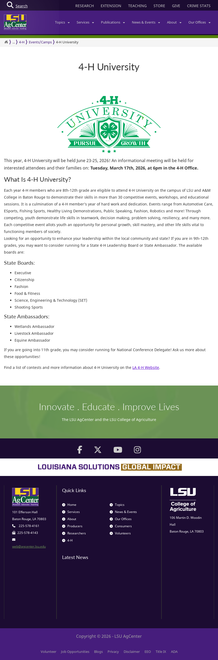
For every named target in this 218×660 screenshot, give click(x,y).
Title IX (161, 651)
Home (69, 504)
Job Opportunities (75, 651)
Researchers (74, 533)
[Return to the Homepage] (6, 42)
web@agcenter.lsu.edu (29, 546)
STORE (159, 5)
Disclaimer (132, 651)
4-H (22, 42)
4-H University (67, 42)
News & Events (146, 22)
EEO (148, 651)
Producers (72, 526)
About (174, 22)
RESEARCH (84, 5)
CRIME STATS (199, 5)
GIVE (176, 5)
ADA (174, 651)
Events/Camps (40, 42)
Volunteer (48, 651)
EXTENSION (111, 5)
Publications (113, 22)
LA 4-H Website (145, 367)
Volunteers (120, 533)
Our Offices (199, 22)
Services (85, 22)
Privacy (113, 651)
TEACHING (137, 5)
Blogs (98, 651)
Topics (62, 22)
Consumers (121, 526)
